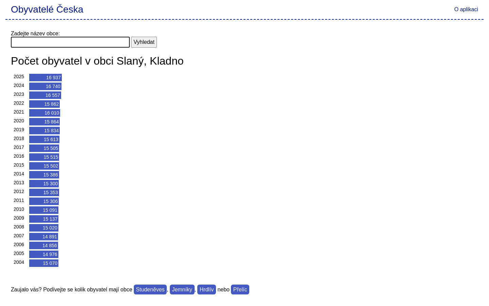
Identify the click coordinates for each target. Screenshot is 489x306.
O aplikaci (466, 9)
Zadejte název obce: (35, 33)
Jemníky (182, 289)
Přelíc (240, 289)
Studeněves (150, 289)
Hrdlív (207, 289)
